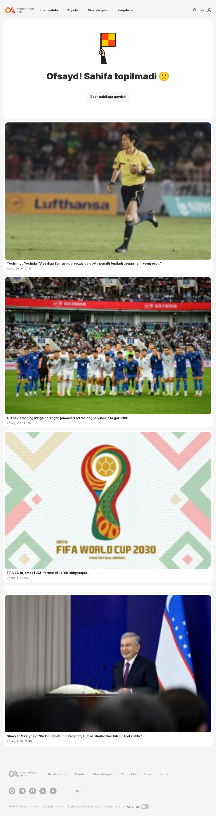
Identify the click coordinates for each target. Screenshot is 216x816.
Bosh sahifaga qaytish (108, 97)
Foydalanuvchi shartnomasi (84, 806)
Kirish (209, 10)
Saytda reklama (114, 806)
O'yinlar (73, 10)
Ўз (202, 10)
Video (148, 774)
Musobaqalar (98, 10)
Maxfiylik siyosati (53, 806)
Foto (164, 774)
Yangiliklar (126, 10)
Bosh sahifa (48, 10)
